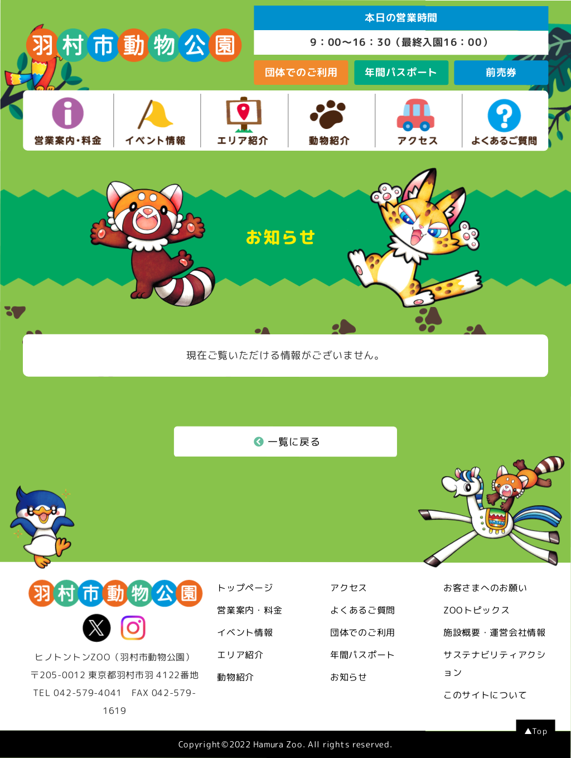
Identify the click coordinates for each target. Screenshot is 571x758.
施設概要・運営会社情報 (494, 632)
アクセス (348, 588)
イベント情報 (245, 632)
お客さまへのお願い (485, 588)
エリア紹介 (240, 655)
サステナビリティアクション (494, 664)
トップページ (245, 588)
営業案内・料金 (249, 610)
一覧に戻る (287, 442)
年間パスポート (401, 72)
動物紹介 (235, 677)
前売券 (501, 72)
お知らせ (348, 677)
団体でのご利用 (301, 72)
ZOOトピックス (476, 610)
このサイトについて (485, 695)
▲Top (536, 731)
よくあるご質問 (362, 610)
